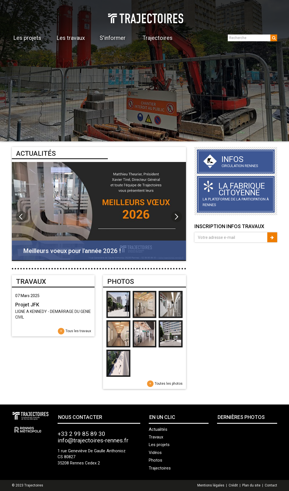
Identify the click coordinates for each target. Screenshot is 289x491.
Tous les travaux (78, 331)
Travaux (156, 437)
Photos (155, 460)
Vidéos (155, 452)
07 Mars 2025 (27, 295)
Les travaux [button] (70, 37)
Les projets (159, 444)
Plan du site (251, 485)
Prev (7, 70)
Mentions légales (210, 485)
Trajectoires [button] (157, 37)
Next (281, 70)
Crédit (233, 485)
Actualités (158, 429)
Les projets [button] (27, 37)
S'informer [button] (113, 37)
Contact (271, 485)
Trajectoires (160, 468)
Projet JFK (27, 305)
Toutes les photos (169, 384)
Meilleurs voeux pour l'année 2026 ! (72, 250)
